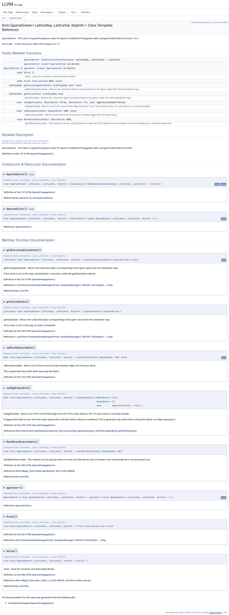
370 (23, 425)
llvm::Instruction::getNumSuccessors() (37, 430)
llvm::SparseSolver (14, 184)
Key (71, 85)
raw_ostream (40, 81)
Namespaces (47, 12)
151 (23, 279)
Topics (35, 12)
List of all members (220, 22)
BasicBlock (51, 102)
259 (23, 465)
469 (23, 574)
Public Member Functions (201, 22)
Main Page (8, 12)
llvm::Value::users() (80, 580)
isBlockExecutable (35, 110)
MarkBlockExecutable (36, 119)
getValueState (32, 93)
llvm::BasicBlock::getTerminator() (118, 430)
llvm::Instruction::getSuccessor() (76, 430)
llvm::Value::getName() (42, 470)
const (45, 64)
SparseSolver (16, 18)
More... (136, 38)
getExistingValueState (38, 85)
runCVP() (24, 290)
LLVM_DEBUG (67, 470)
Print (27, 81)
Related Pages (22, 12)
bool (19, 102)
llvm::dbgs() (22, 470)
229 (23, 330)
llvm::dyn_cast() (38, 580)
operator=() (25, 197)
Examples (85, 12)
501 (23, 534)
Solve (27, 72)
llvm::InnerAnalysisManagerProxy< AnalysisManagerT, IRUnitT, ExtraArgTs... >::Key (67, 284)
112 (21, 153)
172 (23, 376)
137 (23, 192)
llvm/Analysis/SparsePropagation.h (37, 43)
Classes (63, 12)
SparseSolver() (45, 197)
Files (74, 12)
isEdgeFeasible (33, 102)
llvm (4, 18)
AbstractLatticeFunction (57, 59)
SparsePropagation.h (41, 153)
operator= (30, 68)
